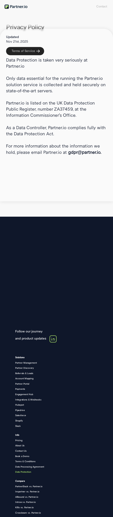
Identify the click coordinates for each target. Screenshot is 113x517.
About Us (20, 445)
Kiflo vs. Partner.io (24, 507)
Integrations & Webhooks (28, 399)
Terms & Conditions (25, 461)
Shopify (19, 420)
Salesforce (20, 415)
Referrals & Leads (24, 373)
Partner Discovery (24, 368)
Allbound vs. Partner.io (26, 497)
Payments (20, 389)
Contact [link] (101, 6)
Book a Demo (22, 456)
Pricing (18, 440)
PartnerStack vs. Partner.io (28, 486)
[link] (26, 51)
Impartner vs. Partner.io (27, 491)
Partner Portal (22, 383)
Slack (18, 426)
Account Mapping (24, 378)
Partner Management (26, 362)
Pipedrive (20, 410)
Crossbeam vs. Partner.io (28, 512)
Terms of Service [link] (23, 51)
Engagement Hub (24, 394)
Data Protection (23, 472)
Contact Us (21, 451)
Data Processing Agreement (29, 466)
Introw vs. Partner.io (25, 502)
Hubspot (19, 405)
